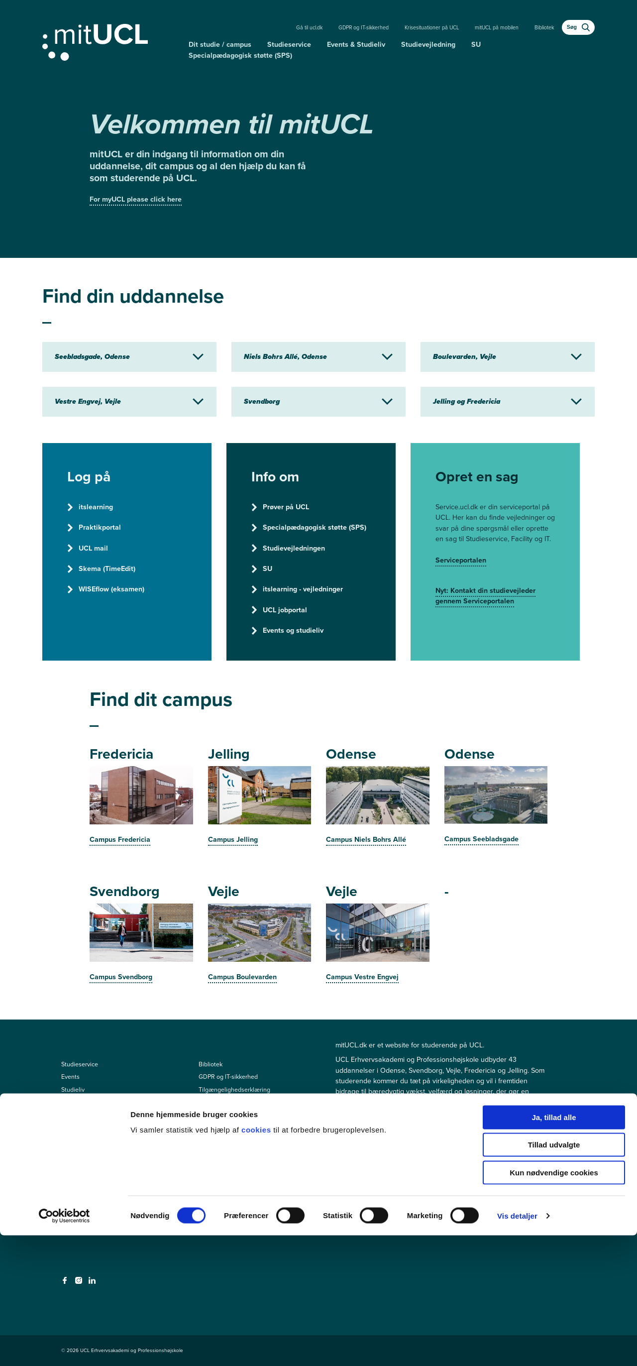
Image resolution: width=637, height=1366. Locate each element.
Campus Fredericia (120, 839)
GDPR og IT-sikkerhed (363, 27)
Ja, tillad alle (553, 1248)
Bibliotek (544, 27)
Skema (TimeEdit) (101, 569)
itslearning (90, 507)
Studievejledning (428, 44)
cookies (257, 1260)
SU (476, 44)
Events (70, 1076)
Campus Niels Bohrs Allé (366, 839)
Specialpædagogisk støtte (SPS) (240, 55)
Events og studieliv (287, 630)
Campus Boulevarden (242, 977)
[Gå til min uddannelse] (111, 40)
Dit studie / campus (220, 44)
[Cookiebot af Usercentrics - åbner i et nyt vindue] (64, 1346)
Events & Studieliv (356, 44)
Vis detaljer (517, 1346)
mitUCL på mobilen (497, 27)
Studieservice (289, 44)
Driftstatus (213, 1102)
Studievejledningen (288, 548)
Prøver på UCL (280, 507)
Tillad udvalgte (554, 1275)
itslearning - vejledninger (297, 589)
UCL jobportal (279, 610)
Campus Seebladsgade (481, 839)
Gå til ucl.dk (309, 27)
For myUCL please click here (136, 199)
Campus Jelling (233, 839)
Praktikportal (94, 527)
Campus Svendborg (121, 977)
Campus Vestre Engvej (362, 977)
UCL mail (87, 548)
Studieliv (73, 1089)
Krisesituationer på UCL (432, 27)
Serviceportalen (460, 560)
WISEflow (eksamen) (105, 589)
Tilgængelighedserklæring (234, 1089)
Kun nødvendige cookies (554, 1303)
